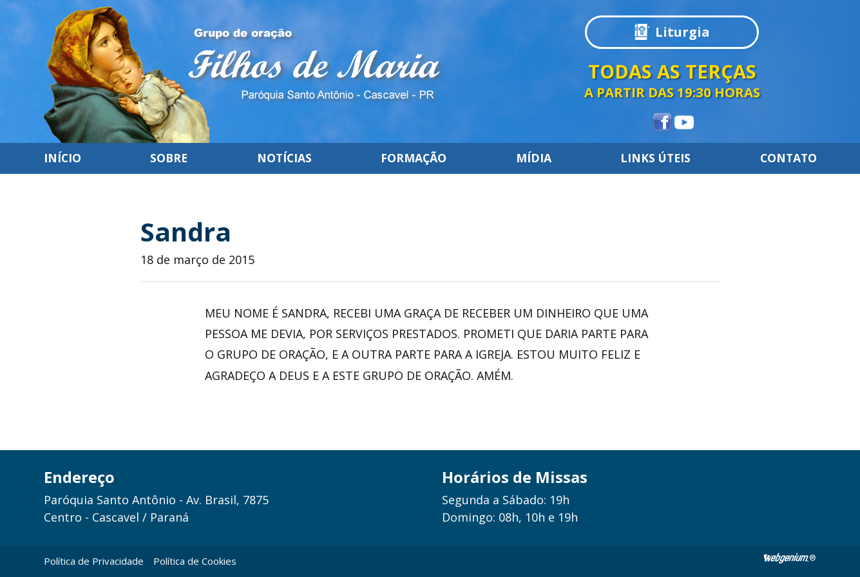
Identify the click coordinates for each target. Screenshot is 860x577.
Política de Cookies (194, 560)
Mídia (533, 158)
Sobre (168, 158)
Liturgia (682, 32)
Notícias (284, 158)
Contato (788, 158)
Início (62, 158)
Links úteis (655, 158)
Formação (413, 158)
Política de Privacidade (94, 560)
